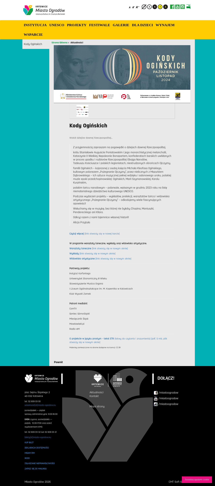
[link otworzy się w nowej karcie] (94, 234)
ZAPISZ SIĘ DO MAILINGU (36, 469)
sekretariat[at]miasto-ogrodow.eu (40, 405)
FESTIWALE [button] (99, 25)
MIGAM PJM (30, 453)
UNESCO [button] (56, 25)
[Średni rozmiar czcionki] (133, 7)
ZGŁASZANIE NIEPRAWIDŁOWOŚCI (40, 463)
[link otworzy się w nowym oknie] (98, 248)
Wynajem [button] (165, 25)
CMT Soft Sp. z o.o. (179, 481)
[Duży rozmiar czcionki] (137, 7)
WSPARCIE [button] (33, 34)
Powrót (58, 362)
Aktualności (76, 42)
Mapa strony (97, 406)
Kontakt (94, 396)
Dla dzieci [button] (142, 25)
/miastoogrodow (166, 393)
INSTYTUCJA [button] (35, 25)
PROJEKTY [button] (76, 25)
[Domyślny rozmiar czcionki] (130, 7)
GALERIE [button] (121, 25)
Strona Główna (59, 42)
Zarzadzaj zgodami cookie (197, 480)
